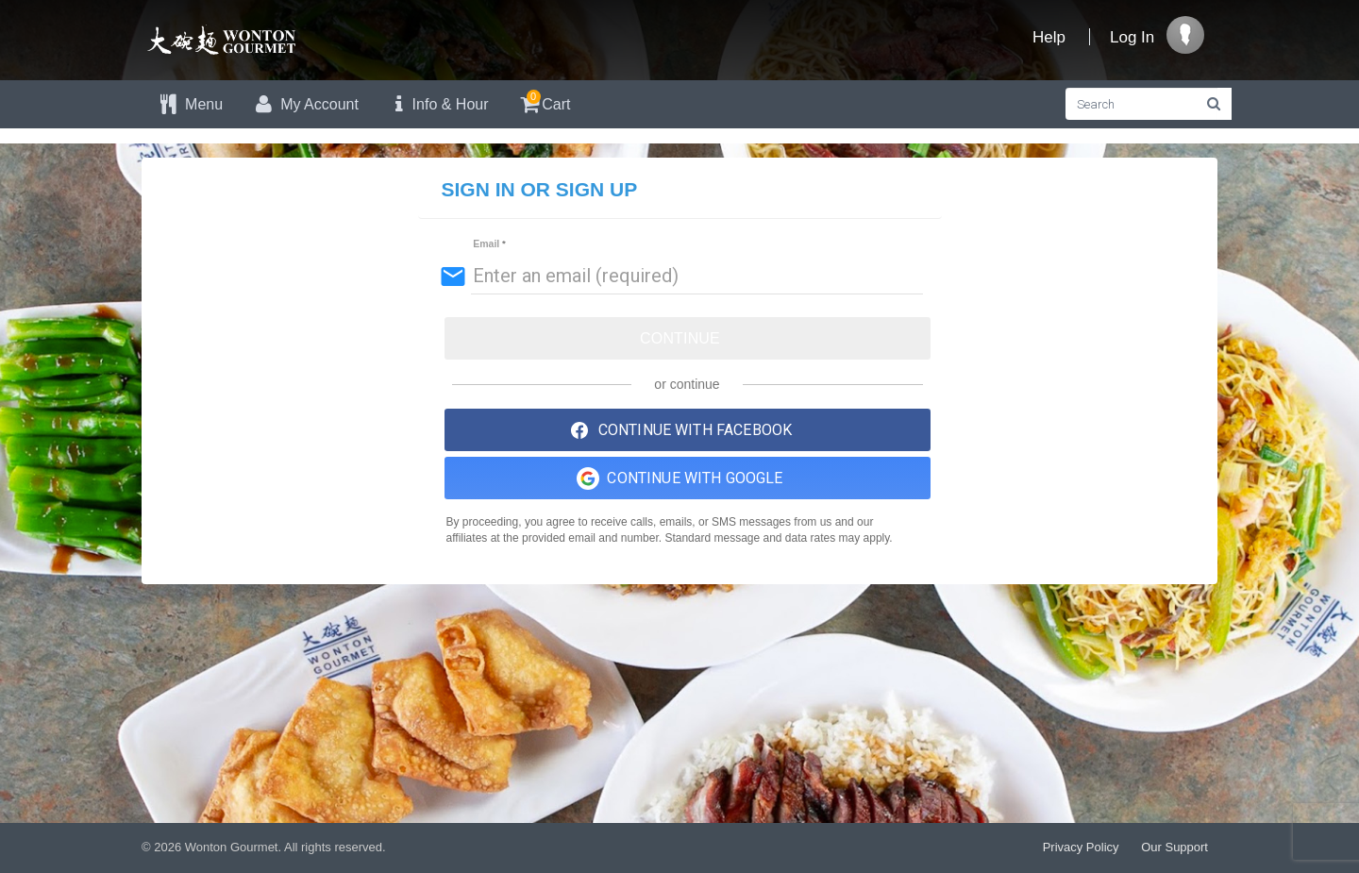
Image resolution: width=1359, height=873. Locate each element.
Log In (1132, 37)
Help (1048, 37)
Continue (680, 338)
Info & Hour (438, 104)
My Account (305, 104)
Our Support (1174, 847)
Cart (544, 101)
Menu (189, 104)
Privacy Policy (1081, 847)
